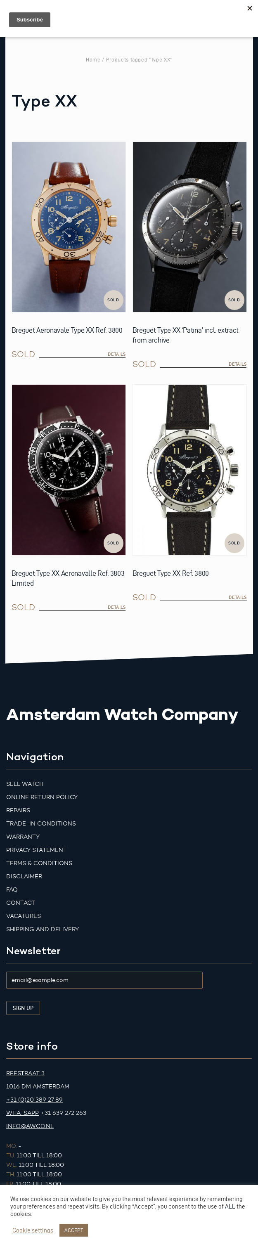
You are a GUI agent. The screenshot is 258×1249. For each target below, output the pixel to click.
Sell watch (24, 784)
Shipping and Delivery (42, 929)
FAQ (12, 889)
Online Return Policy (42, 797)
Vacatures (23, 916)
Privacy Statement (36, 850)
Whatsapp (22, 1113)
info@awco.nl (30, 1126)
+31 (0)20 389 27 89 (34, 1099)
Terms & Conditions (39, 863)
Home (93, 59)
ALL (230, 1206)
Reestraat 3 (25, 1073)
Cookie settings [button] (32, 1230)
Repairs (18, 810)
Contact (20, 902)
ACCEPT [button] (73, 1230)
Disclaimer (24, 876)
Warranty (23, 836)
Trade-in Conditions (41, 823)
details (116, 354)
